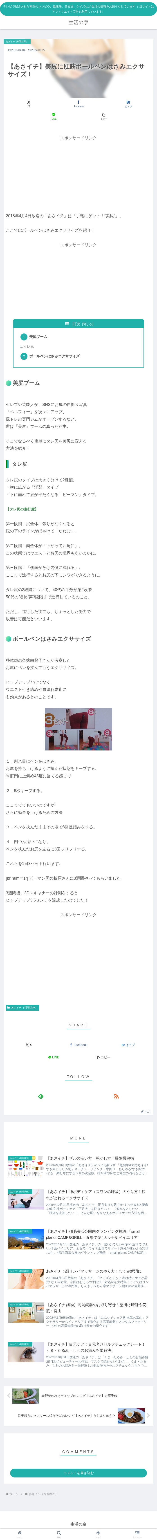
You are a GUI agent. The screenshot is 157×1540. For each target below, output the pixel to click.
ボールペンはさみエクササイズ (55, 357)
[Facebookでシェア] (78, 104)
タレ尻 (29, 347)
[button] (103, 117)
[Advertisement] (78, 173)
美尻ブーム (39, 337)
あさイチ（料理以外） (22, 1009)
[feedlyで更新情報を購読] (41, 1097)
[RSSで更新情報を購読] (116, 1097)
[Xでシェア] (28, 104)
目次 (76, 324)
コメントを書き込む (78, 1475)
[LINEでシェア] (53, 117)
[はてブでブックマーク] (128, 104)
